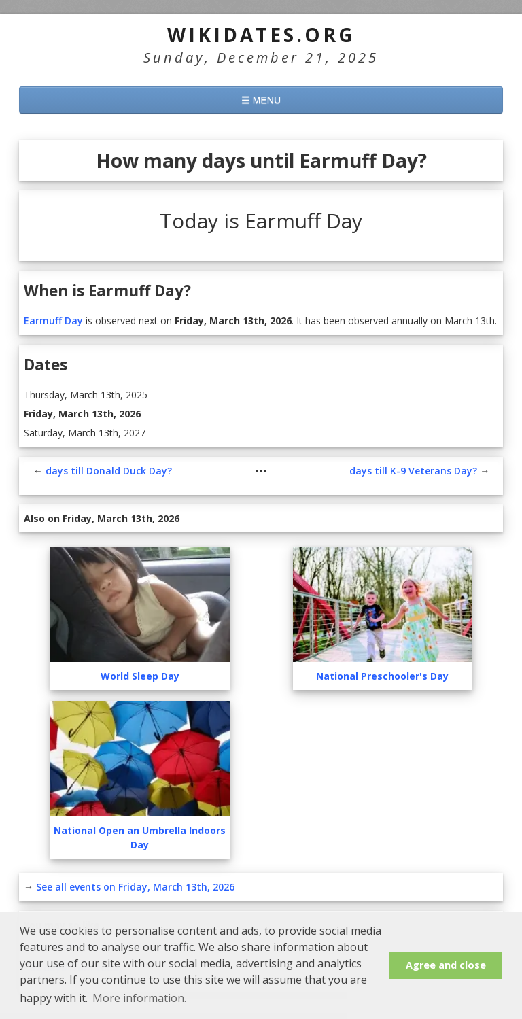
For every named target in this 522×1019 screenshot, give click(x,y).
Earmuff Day (53, 279)
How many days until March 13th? (111, 905)
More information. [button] (139, 997)
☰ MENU (261, 99)
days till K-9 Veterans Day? (413, 430)
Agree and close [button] (446, 964)
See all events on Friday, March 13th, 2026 (135, 846)
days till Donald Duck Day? (109, 430)
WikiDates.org (261, 35)
